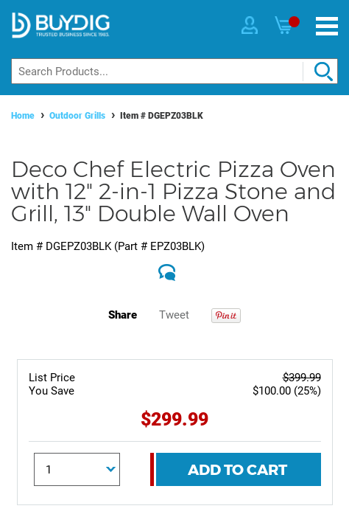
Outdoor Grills (77, 116)
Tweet (174, 315)
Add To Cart (237, 470)
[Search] (174, 71)
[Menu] (327, 26)
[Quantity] (77, 469)
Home (23, 116)
